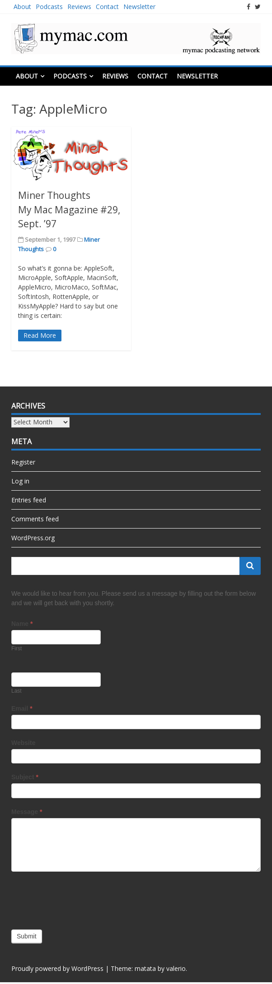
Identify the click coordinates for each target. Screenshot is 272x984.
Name (22, 623)
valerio (176, 968)
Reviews (79, 6)
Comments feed (35, 519)
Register (23, 462)
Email (22, 708)
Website (23, 742)
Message (26, 811)
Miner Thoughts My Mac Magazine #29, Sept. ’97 (69, 209)
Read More (39, 335)
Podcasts (49, 6)
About (22, 6)
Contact (107, 6)
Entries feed (28, 500)
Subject (24, 777)
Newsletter (139, 6)
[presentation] (80, 898)
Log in (20, 481)
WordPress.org (33, 537)
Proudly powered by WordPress (57, 968)
